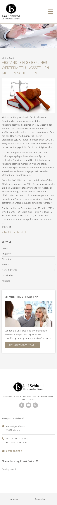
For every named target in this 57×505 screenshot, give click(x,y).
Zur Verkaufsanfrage (21, 344)
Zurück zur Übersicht (15, 232)
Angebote (7, 253)
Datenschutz (41, 499)
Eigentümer (8, 259)
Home (5, 248)
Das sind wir (8, 275)
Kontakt (6, 280)
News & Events (9, 269)
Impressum (14, 499)
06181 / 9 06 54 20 (20, 438)
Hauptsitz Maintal (13, 418)
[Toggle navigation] (50, 11)
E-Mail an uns (11, 450)
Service (5, 264)
